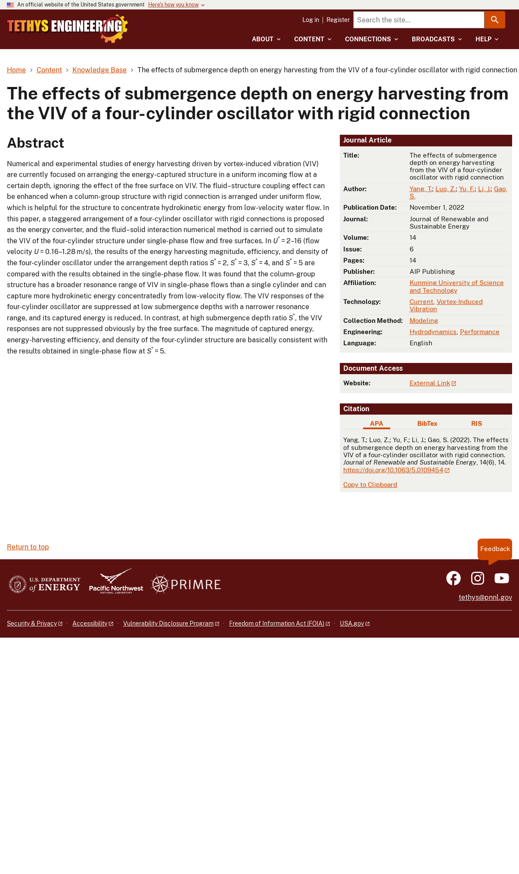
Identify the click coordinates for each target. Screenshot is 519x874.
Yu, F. (467, 188)
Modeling (424, 320)
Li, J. (484, 188)
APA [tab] (376, 423)
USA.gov (352, 623)
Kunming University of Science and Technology (457, 286)
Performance (480, 331)
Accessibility (89, 623)
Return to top (28, 547)
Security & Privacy (32, 623)
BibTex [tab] (427, 423)
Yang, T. (421, 188)
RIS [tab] (476, 423)
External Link (430, 383)
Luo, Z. (445, 188)
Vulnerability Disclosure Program (168, 623)
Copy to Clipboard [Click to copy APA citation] (370, 484)
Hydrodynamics (433, 331)
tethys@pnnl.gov (485, 597)
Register (338, 20)
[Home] (90, 22)
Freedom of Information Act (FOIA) (276, 623)
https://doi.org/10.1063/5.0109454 (393, 470)
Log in (310, 20)
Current (421, 301)
